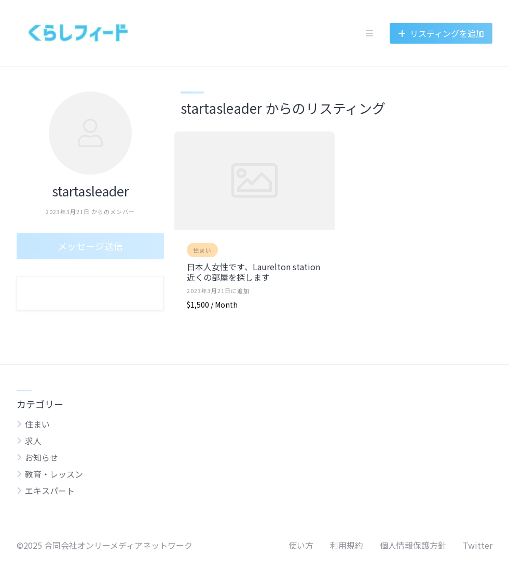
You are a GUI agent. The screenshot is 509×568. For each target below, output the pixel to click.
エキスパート (50, 490)
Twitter (477, 545)
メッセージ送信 (90, 246)
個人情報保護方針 (413, 545)
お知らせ (41, 457)
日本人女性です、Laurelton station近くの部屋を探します (253, 271)
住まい (202, 250)
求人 (33, 440)
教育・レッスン (54, 474)
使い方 (300, 545)
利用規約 (346, 545)
